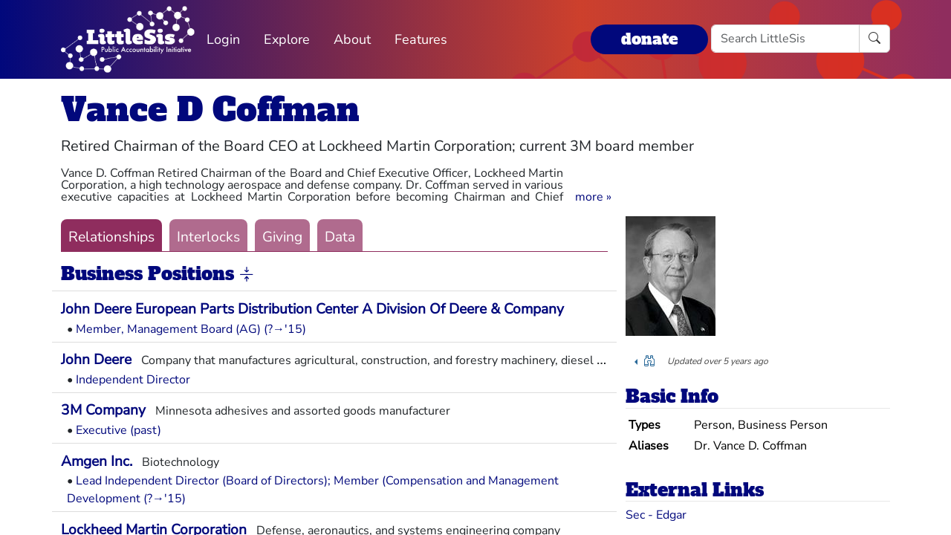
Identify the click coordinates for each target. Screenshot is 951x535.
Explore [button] (287, 39)
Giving (282, 237)
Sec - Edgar (656, 515)
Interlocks (208, 237)
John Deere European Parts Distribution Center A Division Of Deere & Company (312, 309)
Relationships (111, 237)
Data (340, 237)
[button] (593, 197)
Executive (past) (118, 430)
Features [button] (421, 39)
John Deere (96, 359)
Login (223, 39)
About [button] (352, 39)
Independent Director (133, 380)
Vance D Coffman (210, 109)
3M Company (103, 410)
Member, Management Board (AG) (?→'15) (191, 329)
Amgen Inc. (96, 461)
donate (649, 39)
